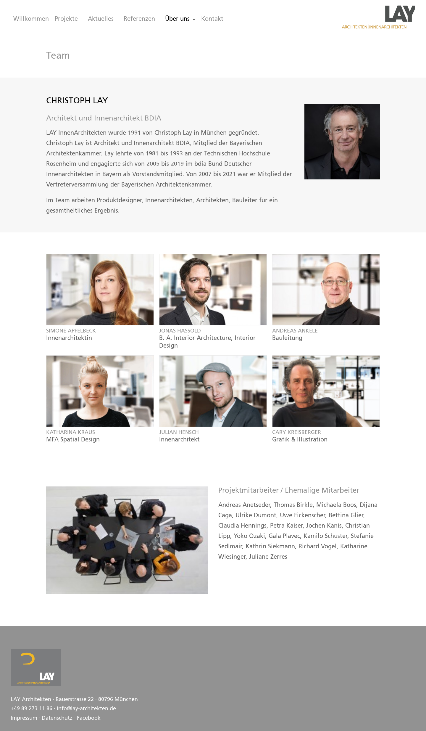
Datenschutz (57, 718)
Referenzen (139, 19)
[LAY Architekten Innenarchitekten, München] (378, 17)
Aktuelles (101, 19)
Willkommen (31, 19)
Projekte (66, 19)
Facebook (89, 718)
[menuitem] (30, 19)
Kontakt (212, 19)
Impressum (24, 718)
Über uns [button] (180, 19)
